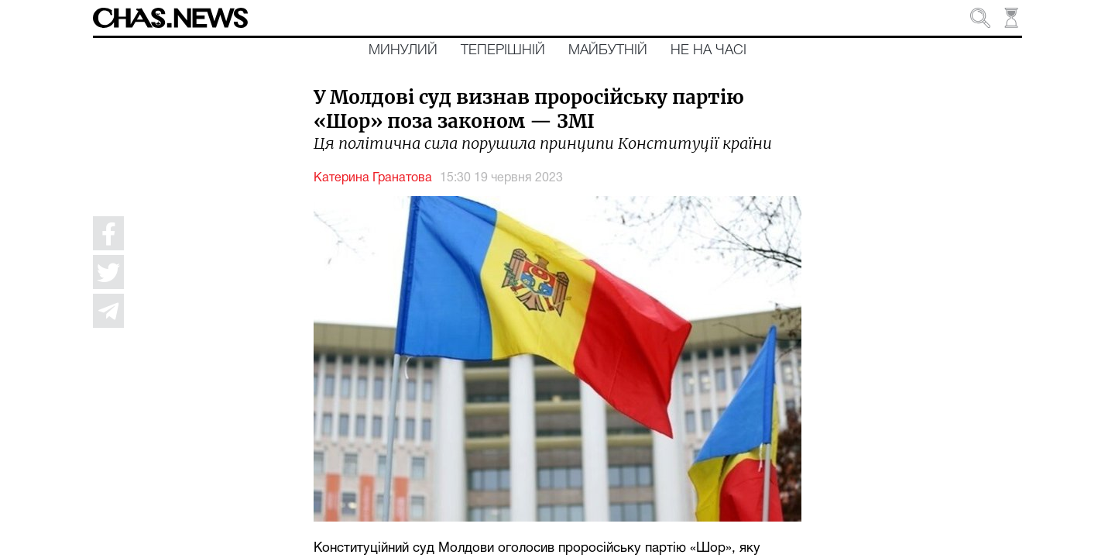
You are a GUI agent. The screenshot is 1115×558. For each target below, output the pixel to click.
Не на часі (708, 50)
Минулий (403, 50)
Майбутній (607, 50)
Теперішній (503, 50)
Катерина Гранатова (373, 178)
